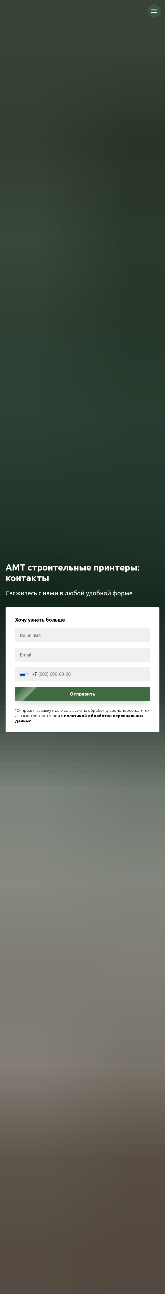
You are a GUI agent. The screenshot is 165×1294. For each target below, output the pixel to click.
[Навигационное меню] (154, 11)
